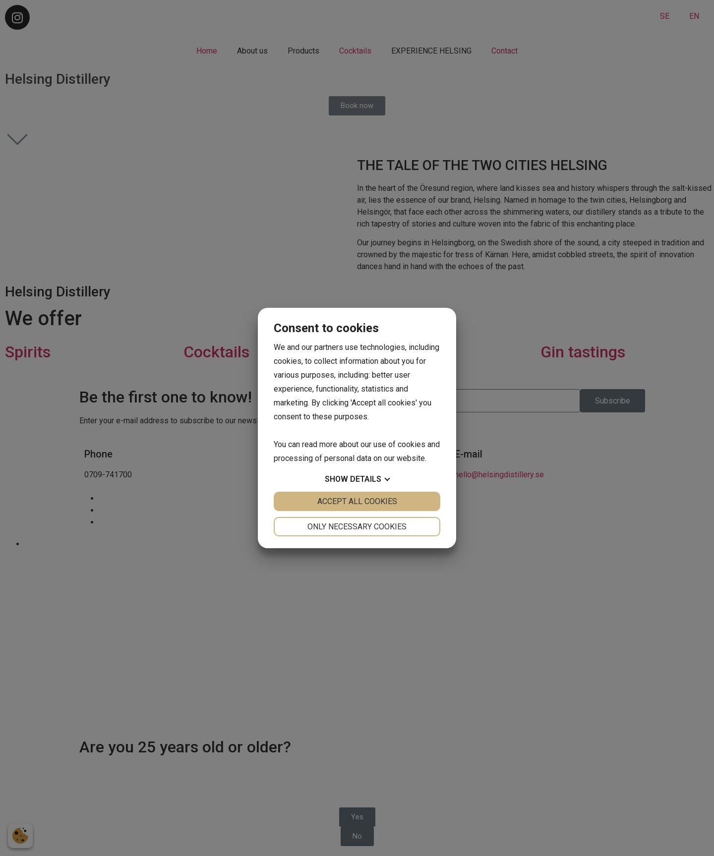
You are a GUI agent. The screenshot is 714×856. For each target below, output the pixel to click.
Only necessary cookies (357, 526)
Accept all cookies (357, 501)
